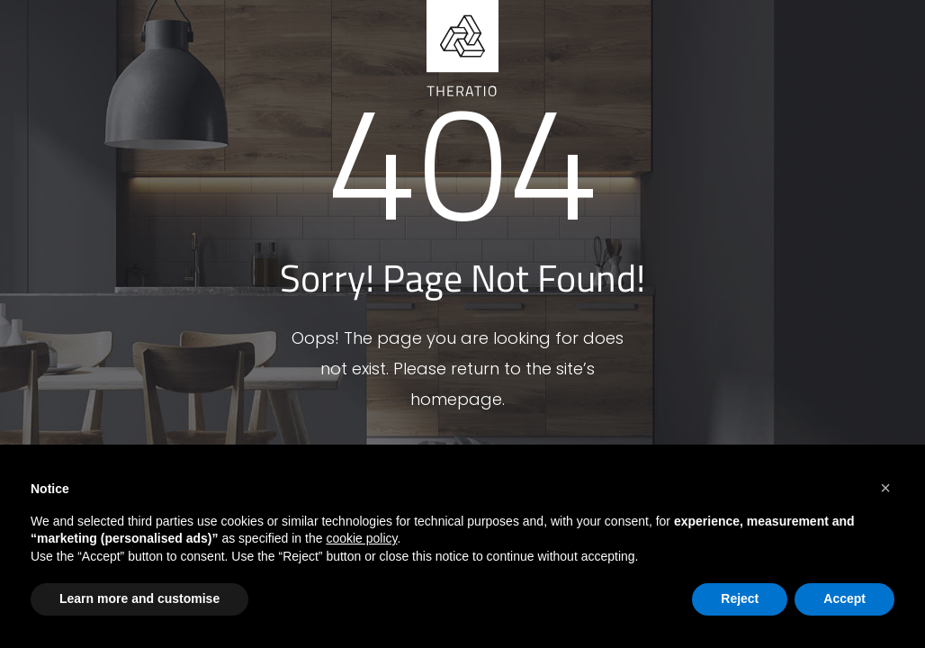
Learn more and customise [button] (139, 598)
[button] (885, 487)
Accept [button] (844, 598)
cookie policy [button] (361, 538)
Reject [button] (740, 598)
